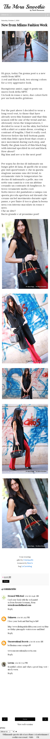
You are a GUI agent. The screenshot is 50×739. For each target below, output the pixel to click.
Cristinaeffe (28, 560)
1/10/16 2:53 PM (23, 617)
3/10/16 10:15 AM (36, 641)
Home (25, 719)
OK (37, 737)
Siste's (30, 563)
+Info (31, 737)
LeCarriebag (26, 566)
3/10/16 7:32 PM (21, 662)
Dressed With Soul (16, 596)
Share (6, 581)
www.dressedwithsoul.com (19, 605)
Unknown (12, 617)
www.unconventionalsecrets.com (22, 650)
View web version (25, 724)
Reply (10, 609)
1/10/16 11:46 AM (32, 596)
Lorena (11, 662)
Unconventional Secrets (18, 641)
